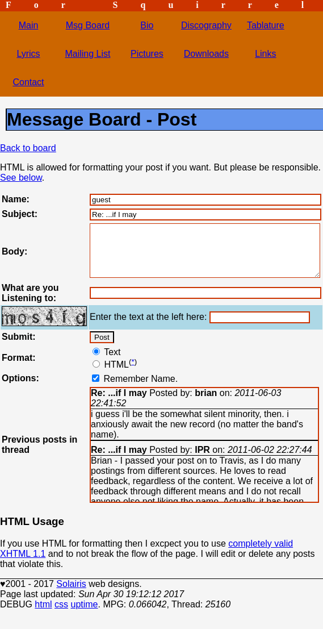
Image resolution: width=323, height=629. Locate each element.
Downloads (206, 54)
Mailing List (87, 54)
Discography (206, 25)
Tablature (265, 25)
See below (21, 177)
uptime (84, 614)
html (43, 614)
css (61, 614)
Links (265, 54)
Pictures (147, 54)
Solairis (71, 594)
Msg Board (88, 25)
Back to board (28, 148)
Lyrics (28, 54)
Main (29, 25)
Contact (28, 82)
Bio (146, 25)
